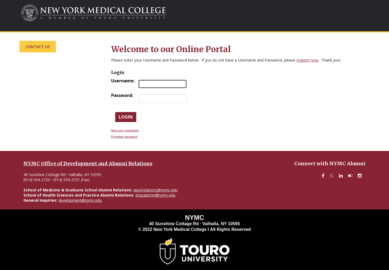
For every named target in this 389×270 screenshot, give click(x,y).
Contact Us (37, 46)
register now (307, 60)
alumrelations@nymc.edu (156, 190)
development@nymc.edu (80, 200)
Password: (122, 95)
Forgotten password (124, 136)
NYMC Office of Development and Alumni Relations (87, 163)
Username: (123, 81)
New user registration (125, 130)
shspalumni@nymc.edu (155, 195)
